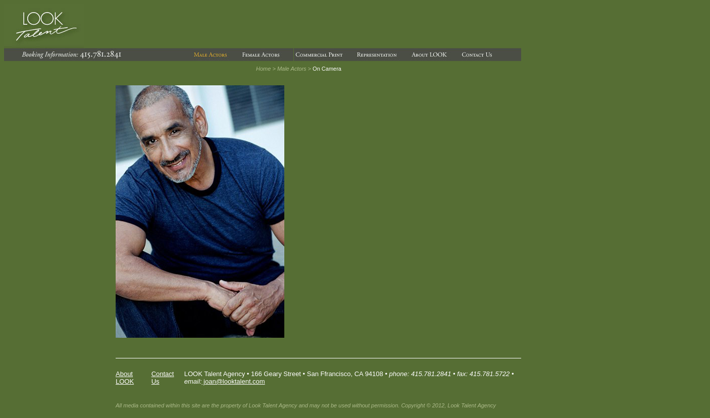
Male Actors (292, 69)
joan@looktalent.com (233, 381)
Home (263, 69)
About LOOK (125, 377)
